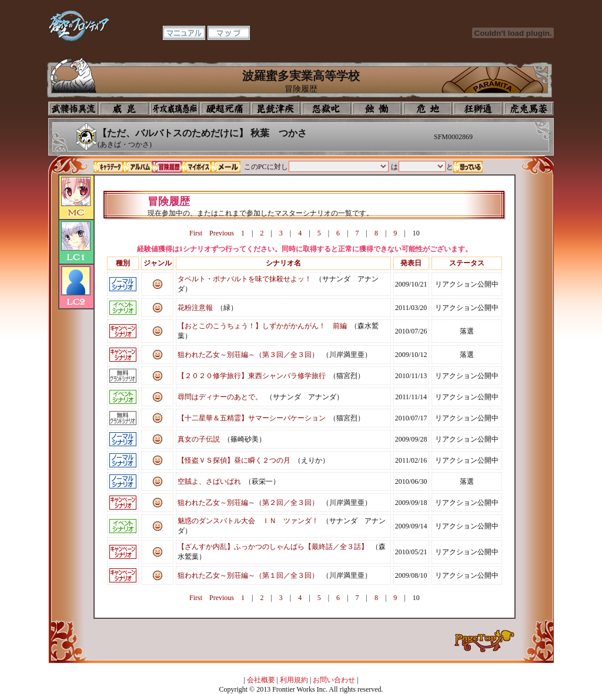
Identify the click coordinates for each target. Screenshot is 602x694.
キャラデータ (108, 167)
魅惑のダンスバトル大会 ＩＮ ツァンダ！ (248, 521)
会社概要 (261, 680)
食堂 (377, 109)
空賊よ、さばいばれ (209, 481)
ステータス (466, 263)
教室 (478, 109)
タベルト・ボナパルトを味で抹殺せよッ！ (245, 279)
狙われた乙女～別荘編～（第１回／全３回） (248, 575)
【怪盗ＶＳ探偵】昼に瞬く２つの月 (234, 460)
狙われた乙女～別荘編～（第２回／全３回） (248, 502)
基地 (427, 109)
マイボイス (196, 167)
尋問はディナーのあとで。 (220, 397)
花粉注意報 (195, 308)
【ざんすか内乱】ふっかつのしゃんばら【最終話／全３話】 (273, 547)
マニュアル (184, 33)
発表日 (411, 263)
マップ (229, 33)
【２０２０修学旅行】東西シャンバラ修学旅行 (252, 376)
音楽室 (326, 109)
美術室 (275, 109)
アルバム (137, 167)
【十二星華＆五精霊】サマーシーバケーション (252, 418)
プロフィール (73, 109)
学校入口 (174, 109)
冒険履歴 (167, 167)
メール (225, 167)
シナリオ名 (283, 263)
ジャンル (157, 263)
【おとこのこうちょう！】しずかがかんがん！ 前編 (262, 326)
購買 (528, 109)
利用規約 (294, 680)
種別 (123, 263)
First (195, 233)
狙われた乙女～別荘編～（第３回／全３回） (248, 355)
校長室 (225, 109)
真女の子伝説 (199, 439)
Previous (221, 233)
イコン (124, 109)
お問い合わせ (334, 680)
